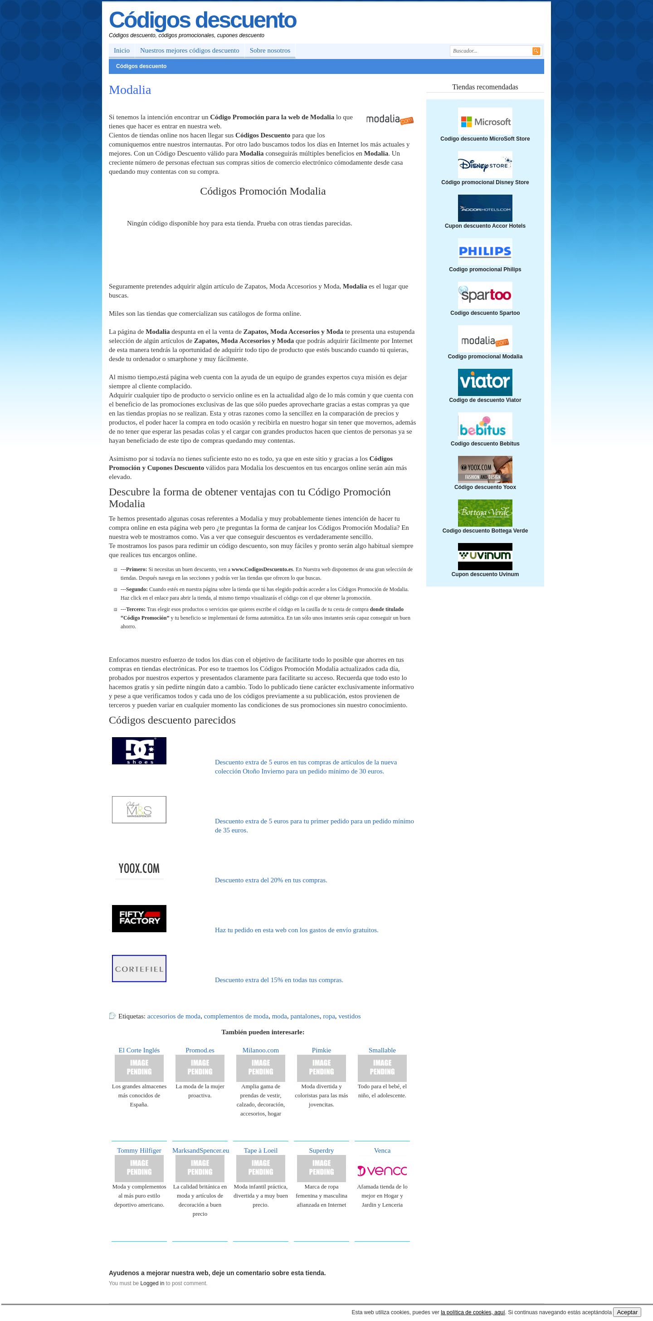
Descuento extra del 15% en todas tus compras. (279, 979)
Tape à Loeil (261, 1150)
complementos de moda (236, 1016)
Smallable (382, 1050)
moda (279, 1016)
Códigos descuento (202, 20)
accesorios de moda (173, 1016)
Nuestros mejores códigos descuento (189, 50)
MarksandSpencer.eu (200, 1150)
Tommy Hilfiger (139, 1150)
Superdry (321, 1150)
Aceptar (627, 1312)
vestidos (349, 1016)
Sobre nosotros (270, 50)
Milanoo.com (261, 1050)
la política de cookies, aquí (473, 1312)
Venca (382, 1150)
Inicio (122, 50)
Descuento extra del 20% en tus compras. (271, 880)
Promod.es (199, 1050)
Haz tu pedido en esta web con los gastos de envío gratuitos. (297, 930)
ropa (329, 1016)
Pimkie (321, 1050)
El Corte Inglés (139, 1050)
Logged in (153, 1283)
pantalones (305, 1016)
